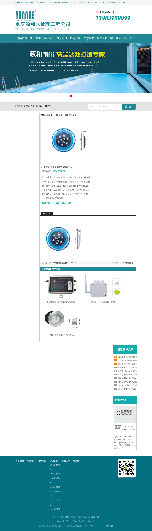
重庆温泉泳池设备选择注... (128, 360)
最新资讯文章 (125, 349)
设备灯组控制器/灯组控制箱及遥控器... (62, 302)
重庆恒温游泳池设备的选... (128, 371)
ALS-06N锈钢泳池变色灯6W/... (62, 335)
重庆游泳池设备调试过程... (128, 368)
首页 (50, 115)
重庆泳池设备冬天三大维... (128, 375)
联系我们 (120, 400)
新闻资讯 (31, 461)
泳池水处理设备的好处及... (128, 357)
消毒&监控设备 (55, 502)
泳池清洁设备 (55, 487)
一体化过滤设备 (55, 480)
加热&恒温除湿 (55, 493)
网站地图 (109, 526)
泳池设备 (58, 115)
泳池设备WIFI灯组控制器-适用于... (103, 302)
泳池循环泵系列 (55, 467)
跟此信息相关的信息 (51, 269)
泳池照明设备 (70, 115)
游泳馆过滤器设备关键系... (128, 385)
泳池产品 (48, 106)
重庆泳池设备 (29, 106)
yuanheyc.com (100, 526)
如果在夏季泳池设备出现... (128, 382)
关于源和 (19, 461)
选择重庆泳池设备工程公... (128, 364)
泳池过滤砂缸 (55, 474)
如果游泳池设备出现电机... (128, 378)
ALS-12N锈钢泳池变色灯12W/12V (62, 263)
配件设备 (39, 106)
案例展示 (66, 461)
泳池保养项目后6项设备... (128, 389)
